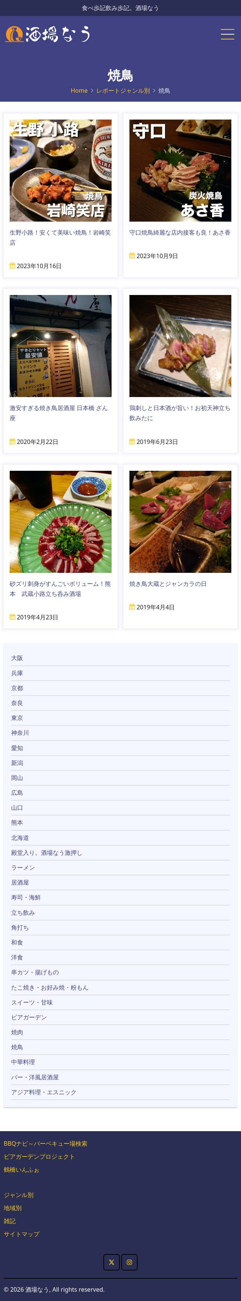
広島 (17, 792)
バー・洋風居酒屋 (35, 1077)
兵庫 (17, 673)
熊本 (17, 822)
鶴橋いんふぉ (21, 1169)
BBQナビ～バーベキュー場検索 (45, 1143)
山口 (17, 807)
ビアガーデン (29, 1017)
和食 (17, 942)
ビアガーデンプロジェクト (39, 1156)
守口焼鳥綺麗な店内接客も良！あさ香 (180, 232)
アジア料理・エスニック (44, 1092)
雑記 (10, 1221)
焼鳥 (17, 1047)
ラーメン (23, 867)
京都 (17, 688)
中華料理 (23, 1062)
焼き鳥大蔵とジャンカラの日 (168, 584)
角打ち (20, 927)
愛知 (17, 748)
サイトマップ (21, 1234)
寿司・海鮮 (26, 897)
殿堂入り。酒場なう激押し (47, 852)
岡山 (17, 778)
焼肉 (17, 1032)
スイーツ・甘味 (32, 1002)
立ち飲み (23, 912)
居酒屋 (20, 882)
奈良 (17, 703)
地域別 (13, 1208)
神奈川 (20, 733)
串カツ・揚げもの (35, 972)
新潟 (17, 763)
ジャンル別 (18, 1195)
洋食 (17, 957)
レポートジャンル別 (123, 90)
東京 (17, 718)
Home (79, 90)
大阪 (17, 658)
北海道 (20, 838)
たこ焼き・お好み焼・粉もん (50, 987)
